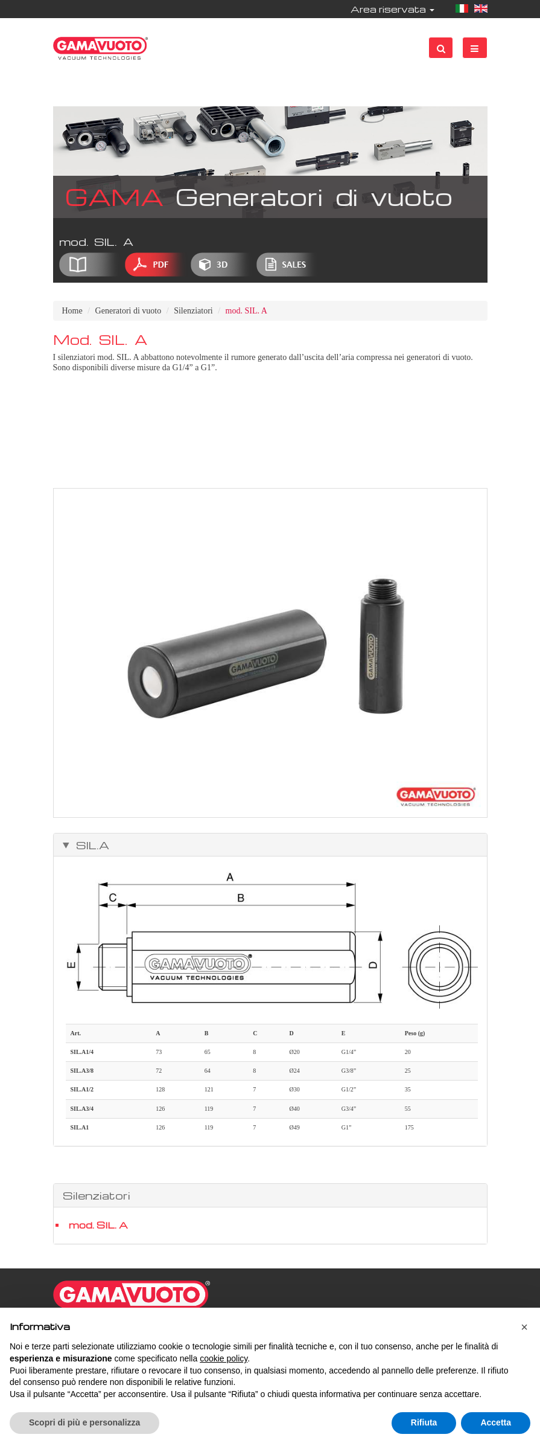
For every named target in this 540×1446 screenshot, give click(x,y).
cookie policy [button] (223, 1358)
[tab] (270, 845)
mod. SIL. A (98, 1225)
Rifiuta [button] (424, 1422)
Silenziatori (193, 310)
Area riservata (392, 9)
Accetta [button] (495, 1422)
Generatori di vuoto (128, 310)
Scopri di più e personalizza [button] (84, 1422)
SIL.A (89, 845)
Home (72, 310)
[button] (524, 1327)
